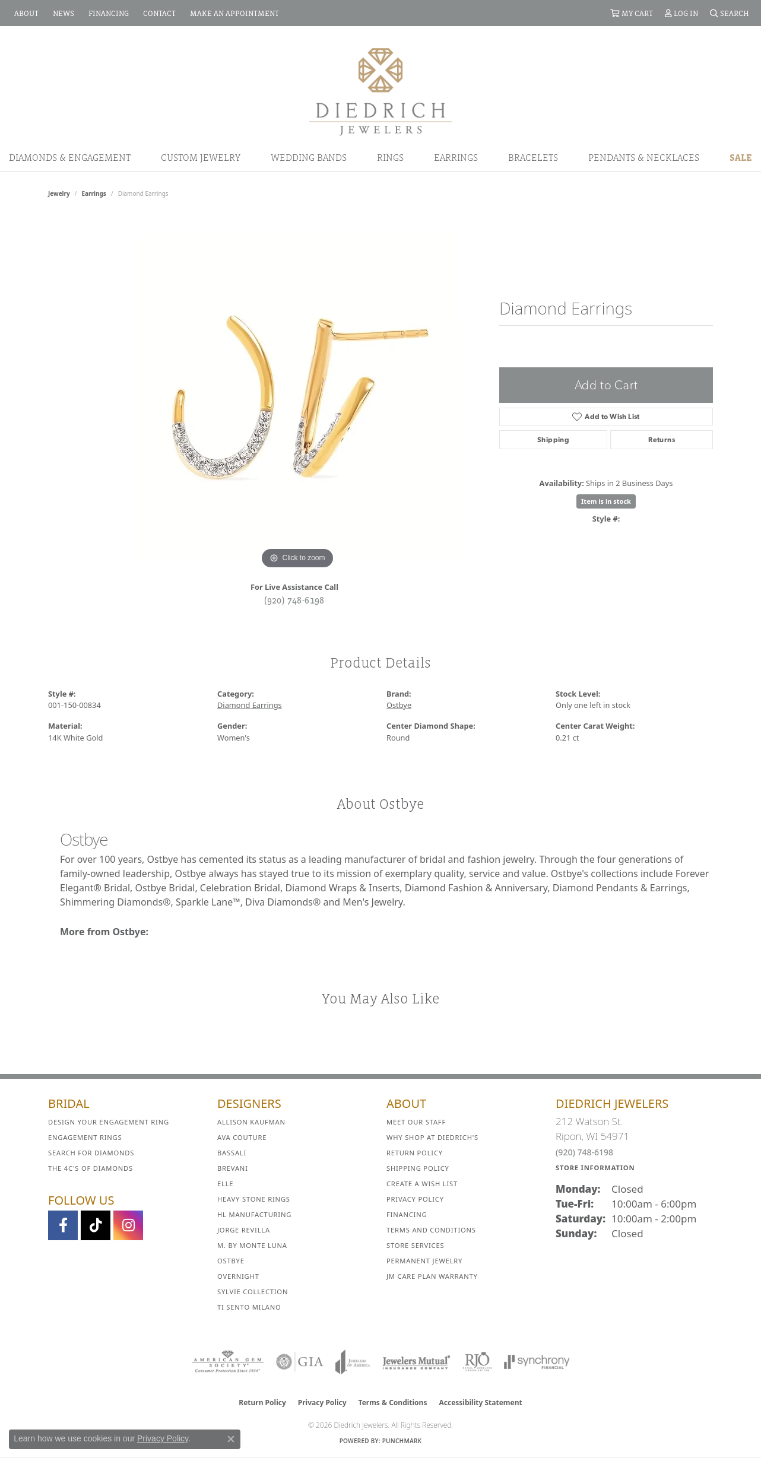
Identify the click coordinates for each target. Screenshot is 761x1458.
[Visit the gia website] (300, 1362)
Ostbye (398, 705)
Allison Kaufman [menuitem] (251, 1121)
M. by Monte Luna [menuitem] (252, 1245)
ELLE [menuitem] (225, 1183)
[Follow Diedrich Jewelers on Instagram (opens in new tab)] (128, 1225)
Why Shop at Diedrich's (432, 1137)
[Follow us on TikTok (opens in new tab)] (95, 1225)
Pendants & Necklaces (643, 157)
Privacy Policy (415, 1199)
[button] (631, 13)
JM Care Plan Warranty (432, 1276)
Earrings (456, 157)
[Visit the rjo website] (477, 1362)
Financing (406, 1214)
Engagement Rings (85, 1137)
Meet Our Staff (416, 1121)
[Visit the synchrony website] (537, 1362)
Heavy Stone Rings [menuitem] (253, 1199)
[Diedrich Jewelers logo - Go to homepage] (380, 91)
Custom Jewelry (200, 157)
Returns (661, 440)
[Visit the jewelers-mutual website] (416, 1362)
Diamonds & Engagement (70, 157)
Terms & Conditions (393, 1402)
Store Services (415, 1245)
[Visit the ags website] (227, 1362)
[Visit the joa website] (352, 1362)
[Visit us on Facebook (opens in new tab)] (63, 1225)
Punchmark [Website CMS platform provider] (402, 1441)
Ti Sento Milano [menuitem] (249, 1307)
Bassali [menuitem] (231, 1152)
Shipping (553, 440)
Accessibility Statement (480, 1402)
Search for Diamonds (91, 1152)
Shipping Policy (417, 1168)
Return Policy (414, 1152)
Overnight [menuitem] (238, 1276)
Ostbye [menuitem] (231, 1260)
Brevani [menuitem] (232, 1168)
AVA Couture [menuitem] (242, 1137)
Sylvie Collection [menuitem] (252, 1291)
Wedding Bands (309, 157)
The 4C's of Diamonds (90, 1168)
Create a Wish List (422, 1183)
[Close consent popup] (230, 1439)
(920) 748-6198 (294, 600)
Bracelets (533, 157)
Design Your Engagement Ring (108, 1121)
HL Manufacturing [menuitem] (254, 1214)
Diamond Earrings (249, 705)
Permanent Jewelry (424, 1260)
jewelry (59, 193)
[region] (297, 394)
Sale (741, 157)
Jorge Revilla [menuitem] (243, 1229)
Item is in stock (606, 501)
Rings (390, 157)
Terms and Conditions (431, 1229)
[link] (25, 13)
